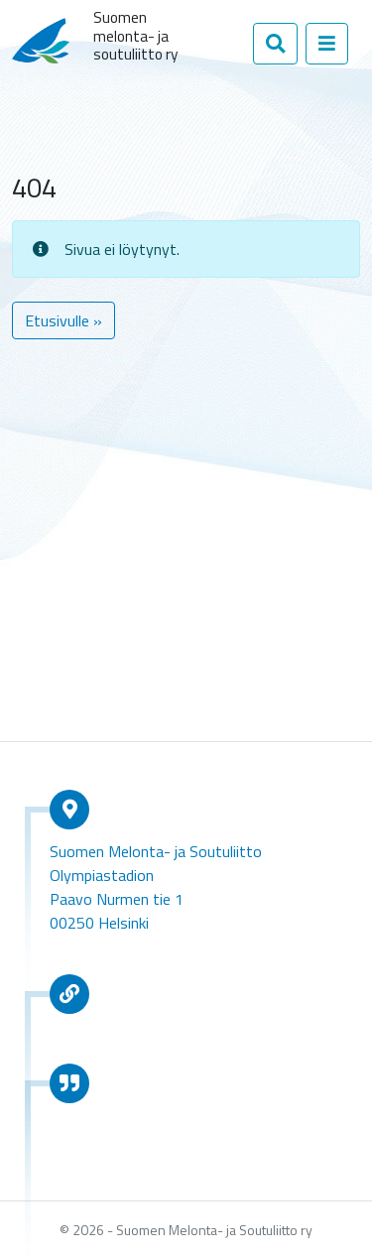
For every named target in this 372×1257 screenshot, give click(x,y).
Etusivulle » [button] (63, 320)
